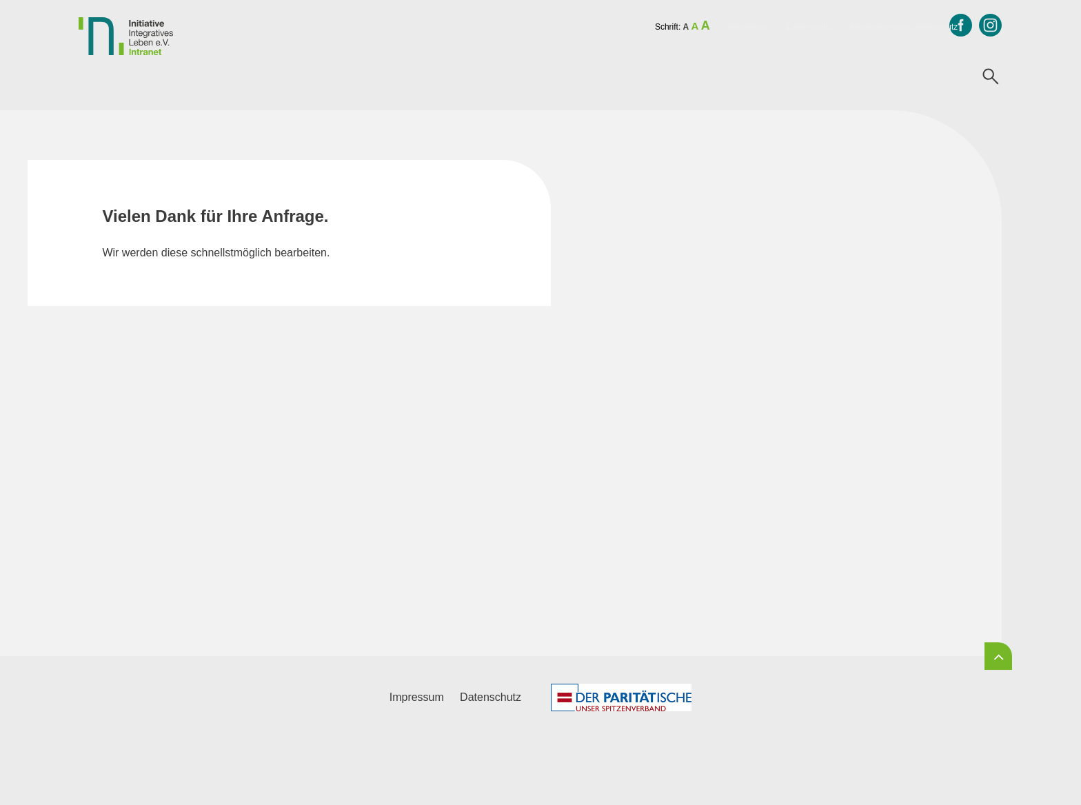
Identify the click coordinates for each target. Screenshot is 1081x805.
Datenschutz (810, 27)
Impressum (748, 27)
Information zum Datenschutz (904, 27)
